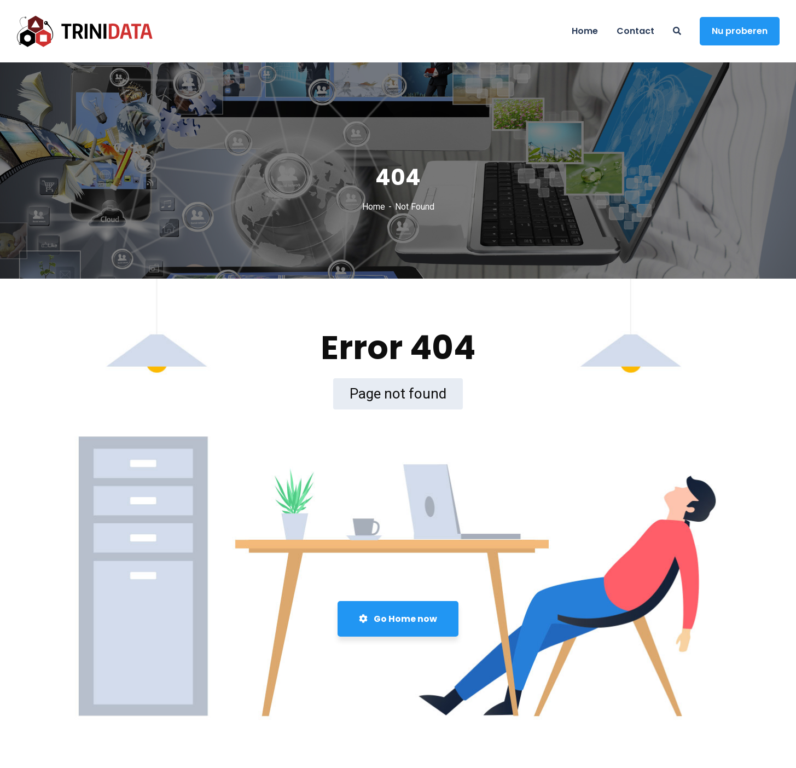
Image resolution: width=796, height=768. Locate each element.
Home (373, 206)
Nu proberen (740, 31)
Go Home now (398, 619)
